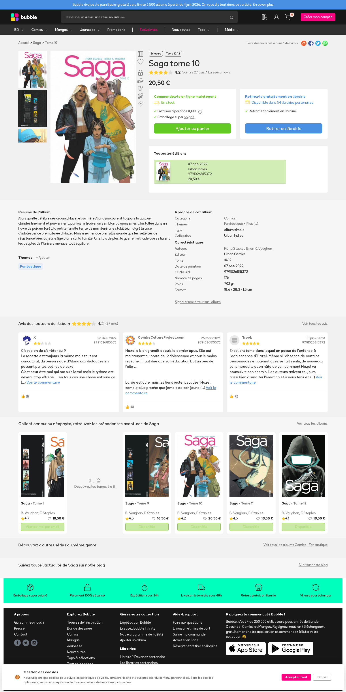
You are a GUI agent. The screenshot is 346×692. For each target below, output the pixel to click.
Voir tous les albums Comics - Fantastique (295, 546)
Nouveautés (181, 31)
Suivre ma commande (189, 635)
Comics (39, 31)
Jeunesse (90, 31)
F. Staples (47, 514)
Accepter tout (296, 677)
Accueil (23, 44)
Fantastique (233, 225)
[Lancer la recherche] (232, 17)
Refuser (322, 677)
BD (19, 31)
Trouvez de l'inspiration (85, 624)
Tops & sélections (81, 659)
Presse (19, 629)
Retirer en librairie (283, 129)
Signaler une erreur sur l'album (198, 303)
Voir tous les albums (312, 425)
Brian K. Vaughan (259, 250)
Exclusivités (149, 31)
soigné (189, 118)
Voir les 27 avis (193, 73)
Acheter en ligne (185, 641)
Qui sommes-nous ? (29, 624)
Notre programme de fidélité (142, 635)
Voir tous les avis (315, 325)
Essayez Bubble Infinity (137, 629)
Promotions (116, 31)
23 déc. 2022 (107, 339)
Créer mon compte (318, 17)
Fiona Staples (234, 250)
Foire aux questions (187, 624)
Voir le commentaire (43, 383)
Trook (247, 339)
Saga (37, 44)
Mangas (64, 31)
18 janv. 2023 (316, 339)
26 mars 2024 (211, 339)
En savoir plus (263, 4)
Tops (204, 31)
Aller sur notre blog (313, 566)
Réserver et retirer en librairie (195, 647)
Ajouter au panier (192, 129)
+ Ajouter (43, 259)
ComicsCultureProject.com (161, 339)
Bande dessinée (79, 629)
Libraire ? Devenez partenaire (142, 658)
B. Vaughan (29, 514)
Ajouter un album (133, 641)
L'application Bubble (135, 624)
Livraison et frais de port (191, 629)
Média (232, 31)
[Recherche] (143, 18)
